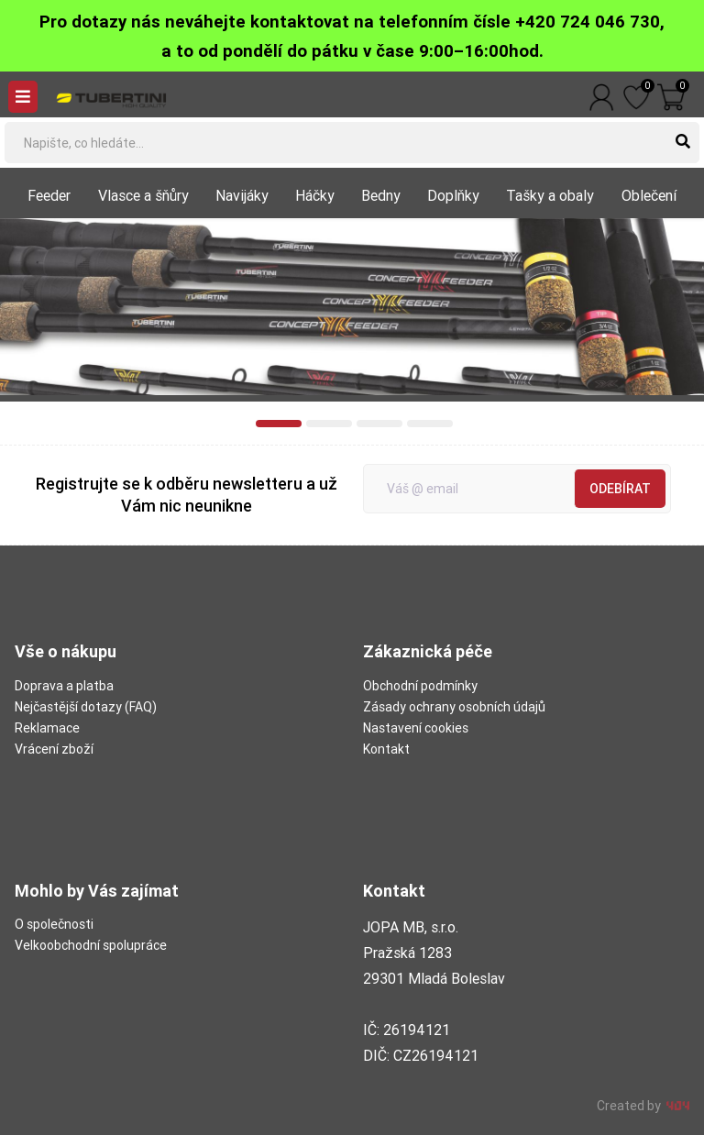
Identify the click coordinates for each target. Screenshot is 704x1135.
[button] (279, 423)
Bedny (381, 195)
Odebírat (620, 488)
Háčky (315, 195)
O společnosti (54, 924)
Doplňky (453, 195)
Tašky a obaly (550, 195)
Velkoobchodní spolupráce (91, 945)
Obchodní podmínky (420, 686)
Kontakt (386, 749)
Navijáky (242, 195)
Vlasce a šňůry (143, 195)
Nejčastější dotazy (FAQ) (86, 707)
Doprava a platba (64, 686)
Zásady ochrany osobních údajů (454, 707)
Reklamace (47, 728)
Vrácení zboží (54, 749)
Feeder (49, 195)
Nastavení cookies (415, 728)
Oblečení (649, 195)
